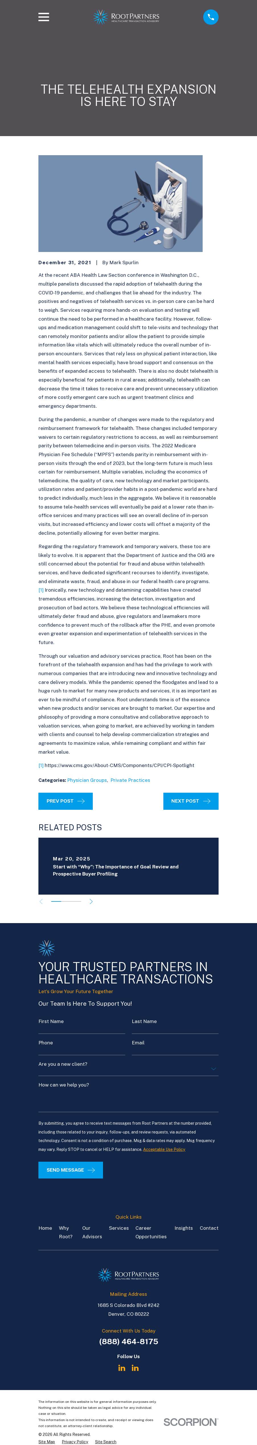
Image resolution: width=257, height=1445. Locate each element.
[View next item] (93, 901)
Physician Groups (87, 780)
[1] (41, 590)
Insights (183, 1228)
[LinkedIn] (121, 1367)
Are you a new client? (62, 1064)
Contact (209, 1228)
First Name (51, 1021)
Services (119, 1228)
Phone (45, 1042)
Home (45, 1228)
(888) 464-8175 (128, 1341)
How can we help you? (63, 1085)
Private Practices (130, 780)
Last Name (144, 1021)
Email (138, 1042)
